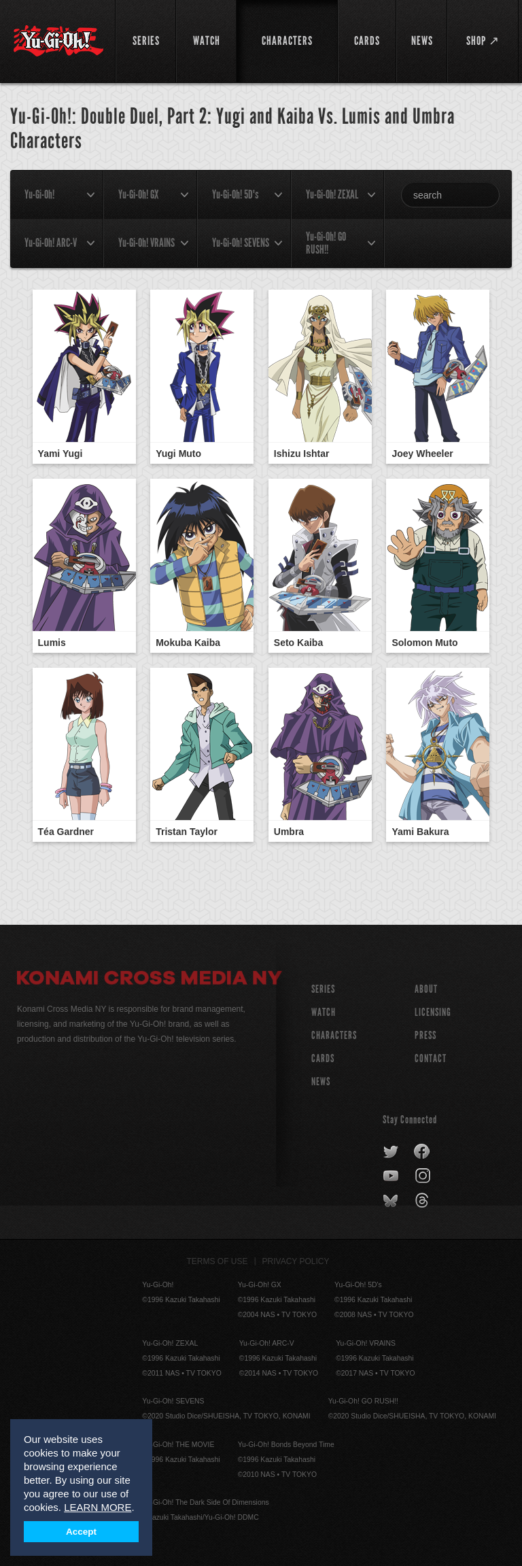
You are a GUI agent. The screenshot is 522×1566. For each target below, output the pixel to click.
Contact (431, 1058)
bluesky (391, 1201)
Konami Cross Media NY (149, 979)
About (426, 989)
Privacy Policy (296, 1261)
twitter (391, 1152)
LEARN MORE (97, 1507)
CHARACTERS (334, 1035)
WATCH (323, 1012)
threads (423, 1201)
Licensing (433, 1012)
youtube (391, 1176)
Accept (81, 1532)
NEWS (320, 1081)
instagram (423, 1176)
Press (425, 1035)
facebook (422, 1152)
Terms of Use (217, 1261)
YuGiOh (58, 40)
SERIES (323, 989)
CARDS (322, 1058)
